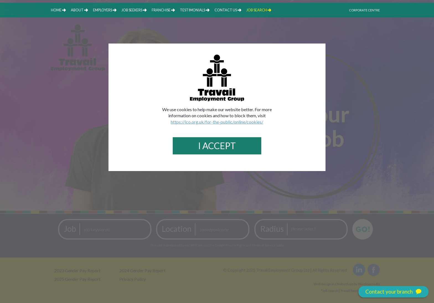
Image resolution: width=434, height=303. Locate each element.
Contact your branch (393, 291)
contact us (226, 10)
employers (102, 10)
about (77, 10)
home (56, 10)
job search (256, 10)
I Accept (217, 145)
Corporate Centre (364, 10)
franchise (161, 10)
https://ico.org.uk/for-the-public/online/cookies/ (217, 121)
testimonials (192, 10)
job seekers (132, 10)
